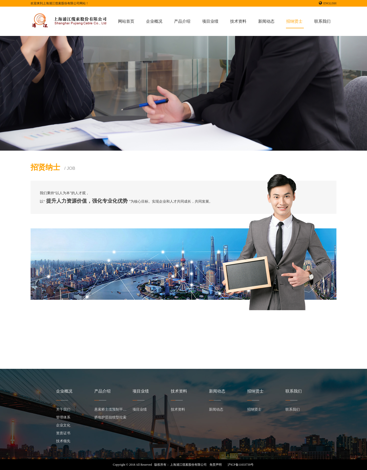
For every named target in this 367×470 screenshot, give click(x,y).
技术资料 (238, 21)
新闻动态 (266, 21)
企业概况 (154, 21)
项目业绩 (210, 21)
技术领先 (63, 441)
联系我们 (322, 21)
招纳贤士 (294, 21)
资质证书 (63, 433)
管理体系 (63, 417)
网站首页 (126, 21)
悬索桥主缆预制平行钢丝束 (115, 409)
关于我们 (63, 409)
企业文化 (63, 425)
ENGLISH (327, 3)
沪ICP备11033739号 (241, 464)
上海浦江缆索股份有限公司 (188, 464)
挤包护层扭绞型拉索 (110, 417)
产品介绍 (182, 21)
